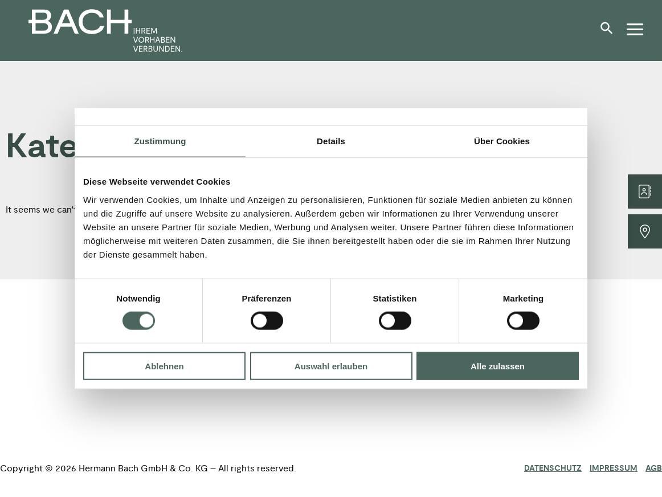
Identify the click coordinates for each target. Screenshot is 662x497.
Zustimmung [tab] (160, 141)
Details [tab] (331, 141)
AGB (653, 468)
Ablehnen (164, 365)
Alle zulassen (498, 365)
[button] (609, 32)
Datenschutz (553, 468)
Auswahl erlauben (331, 365)
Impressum (614, 468)
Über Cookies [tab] (502, 141)
